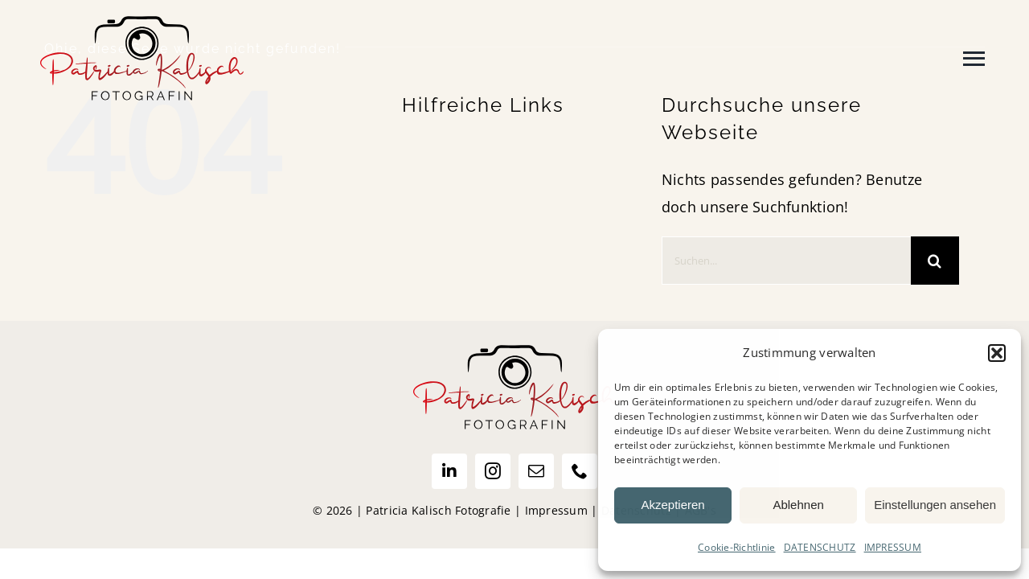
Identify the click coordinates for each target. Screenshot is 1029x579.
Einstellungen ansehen (935, 504)
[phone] (579, 471)
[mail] (536, 471)
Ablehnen (798, 504)
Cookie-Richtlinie (737, 547)
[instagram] (492, 471)
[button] (997, 353)
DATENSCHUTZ (820, 547)
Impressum (556, 510)
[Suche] (935, 260)
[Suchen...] (786, 260)
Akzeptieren (672, 504)
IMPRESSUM (892, 547)
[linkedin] (449, 471)
